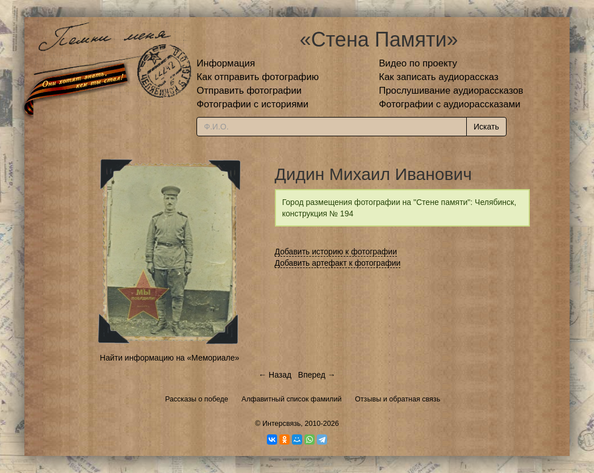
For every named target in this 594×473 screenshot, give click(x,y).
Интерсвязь (281, 424)
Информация (225, 63)
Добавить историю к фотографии (336, 251)
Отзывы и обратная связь (397, 399)
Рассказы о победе (196, 399)
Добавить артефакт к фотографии (338, 262)
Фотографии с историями (252, 104)
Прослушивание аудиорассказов (451, 90)
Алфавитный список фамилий (291, 399)
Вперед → (317, 374)
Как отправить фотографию (257, 77)
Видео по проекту (418, 63)
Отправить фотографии (249, 90)
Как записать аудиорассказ (439, 77)
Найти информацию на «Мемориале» (169, 357)
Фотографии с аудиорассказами (449, 104)
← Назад (274, 374)
